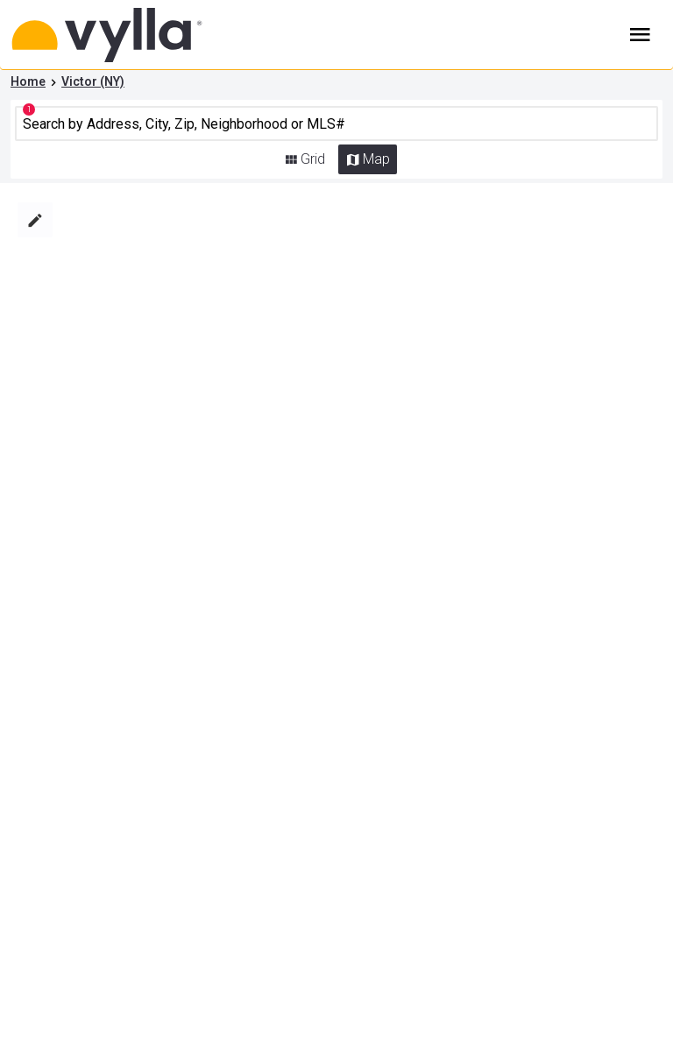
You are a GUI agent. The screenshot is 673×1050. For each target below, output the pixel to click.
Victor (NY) (92, 81)
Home (28, 81)
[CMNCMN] (337, 123)
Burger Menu (640, 35)
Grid (313, 159)
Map (376, 159)
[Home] (133, 35)
